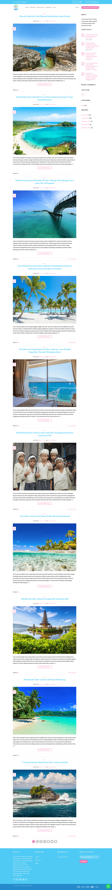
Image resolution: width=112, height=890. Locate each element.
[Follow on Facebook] (86, 2)
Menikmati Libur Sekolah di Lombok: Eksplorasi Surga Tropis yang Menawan (92, 45)
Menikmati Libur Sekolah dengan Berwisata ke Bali (44, 599)
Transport (48, 7)
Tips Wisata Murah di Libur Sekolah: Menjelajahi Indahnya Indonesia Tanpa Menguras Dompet (92, 66)
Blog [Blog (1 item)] (83, 94)
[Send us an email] (95, 2)
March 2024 (84, 115)
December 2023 (86, 121)
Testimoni (38, 860)
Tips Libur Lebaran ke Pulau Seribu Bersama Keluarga (45, 516)
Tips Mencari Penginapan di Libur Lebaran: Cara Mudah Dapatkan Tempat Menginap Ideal (92, 76)
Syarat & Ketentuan (62, 857)
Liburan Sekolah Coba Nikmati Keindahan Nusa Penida (44, 16)
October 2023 (85, 124)
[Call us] (97, 2)
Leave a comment (72, 259)
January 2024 (85, 118)
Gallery (37, 857)
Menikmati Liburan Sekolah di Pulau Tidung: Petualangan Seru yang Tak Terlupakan (91, 56)
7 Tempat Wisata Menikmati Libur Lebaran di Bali (44, 762)
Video (36, 863)
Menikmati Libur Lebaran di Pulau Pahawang (44, 679)
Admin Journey (52, 21)
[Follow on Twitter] (92, 2)
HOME (27, 7)
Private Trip (40, 7)
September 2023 (86, 127)
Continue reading (45, 84)
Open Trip (32, 7)
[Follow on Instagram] (89, 2)
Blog (54, 7)
